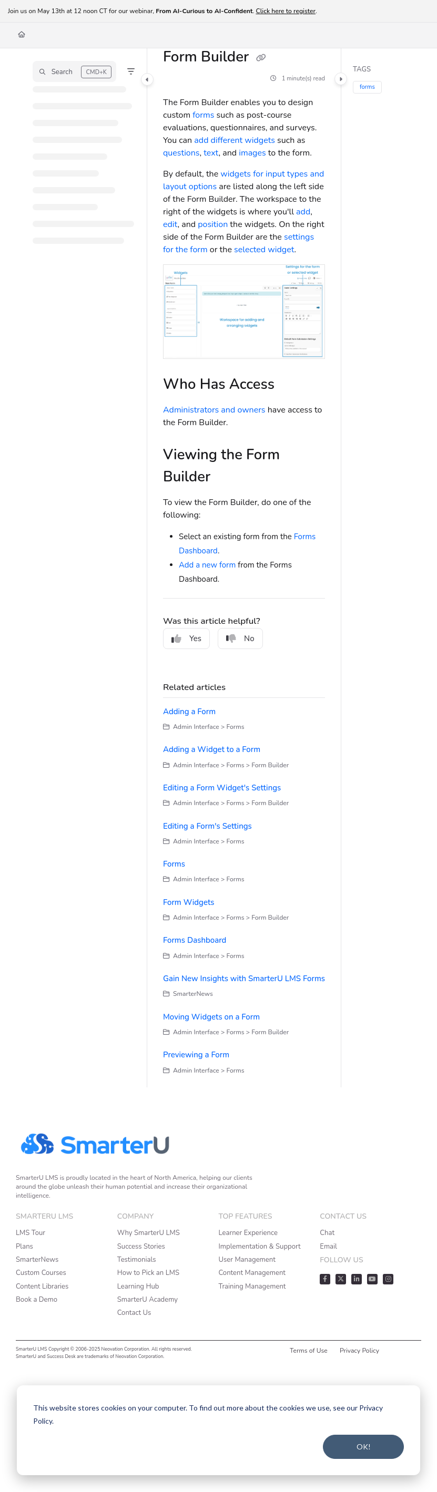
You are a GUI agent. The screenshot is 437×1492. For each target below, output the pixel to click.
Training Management (252, 1286)
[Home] (21, 35)
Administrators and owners (214, 410)
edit (170, 224)
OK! (364, 1446)
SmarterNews (37, 1259)
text (211, 153)
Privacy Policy (359, 1350)
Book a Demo (36, 1299)
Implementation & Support (260, 1246)
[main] (244, 567)
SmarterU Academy (147, 1299)
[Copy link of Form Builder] (261, 57)
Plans (24, 1246)
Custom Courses (41, 1273)
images (252, 153)
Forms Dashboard (194, 940)
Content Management (252, 1273)
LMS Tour (30, 1233)
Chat (327, 1233)
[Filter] (131, 71)
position (213, 224)
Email (328, 1246)
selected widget (264, 249)
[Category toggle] (147, 79)
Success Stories (141, 1246)
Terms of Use (309, 1350)
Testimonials (136, 1259)
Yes (186, 638)
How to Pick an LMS (148, 1273)
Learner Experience (248, 1233)
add (303, 212)
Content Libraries (42, 1286)
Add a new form (207, 565)
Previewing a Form (196, 1054)
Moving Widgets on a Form (211, 1017)
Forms (174, 864)
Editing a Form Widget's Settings (222, 788)
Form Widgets (189, 902)
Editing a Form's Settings (207, 826)
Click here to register (286, 11)
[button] (74, 71)
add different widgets (234, 140)
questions (181, 153)
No (240, 638)
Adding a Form (189, 711)
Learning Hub (138, 1286)
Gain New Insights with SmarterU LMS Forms (244, 978)
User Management (247, 1259)
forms (203, 115)
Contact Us (134, 1313)
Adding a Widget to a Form (211, 749)
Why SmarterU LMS (148, 1233)
